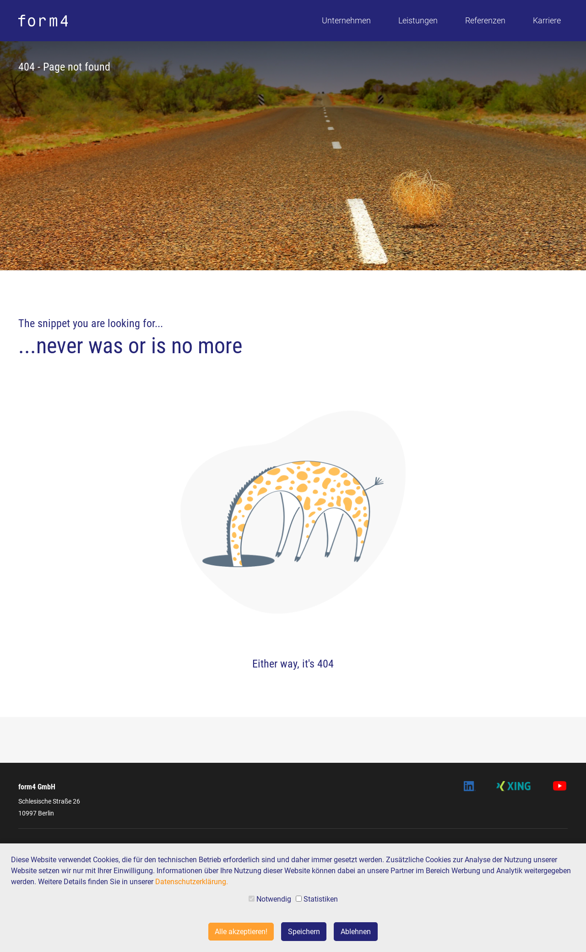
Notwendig (270, 899)
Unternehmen (346, 20)
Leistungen (418, 20)
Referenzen (485, 20)
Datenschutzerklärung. (191, 881)
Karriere (547, 20)
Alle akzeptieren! (241, 931)
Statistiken (317, 899)
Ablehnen (356, 931)
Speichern (304, 931)
